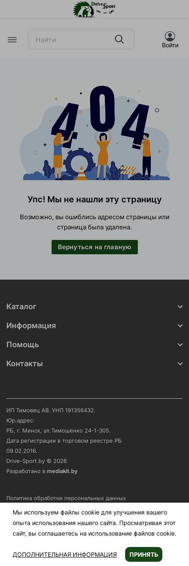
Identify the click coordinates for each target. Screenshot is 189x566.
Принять (143, 554)
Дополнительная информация (65, 554)
